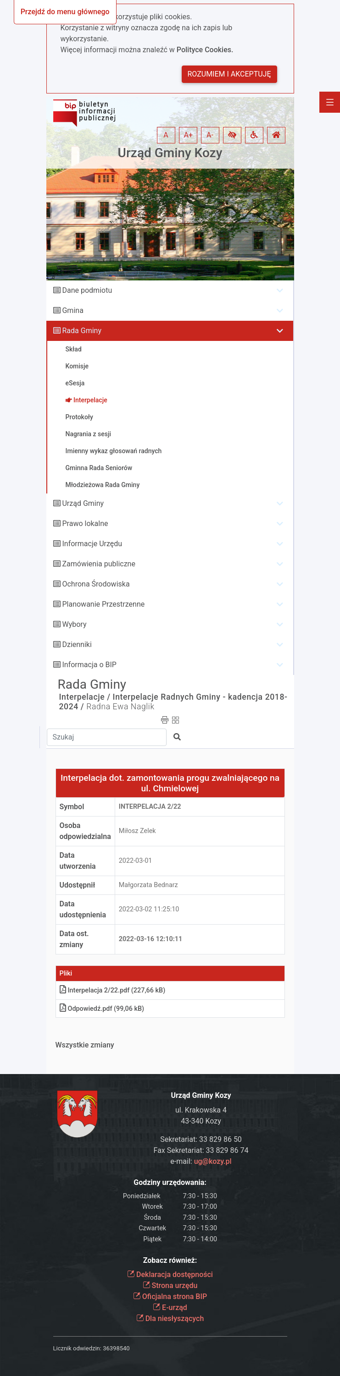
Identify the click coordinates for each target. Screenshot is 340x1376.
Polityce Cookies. (205, 49)
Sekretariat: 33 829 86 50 (201, 1139)
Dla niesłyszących (170, 1318)
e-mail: (200, 1161)
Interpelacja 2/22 (150, 807)
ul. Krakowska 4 (201, 1110)
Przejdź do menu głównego (65, 11)
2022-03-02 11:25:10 (149, 909)
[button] (232, 135)
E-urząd (170, 1307)
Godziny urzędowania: (170, 1182)
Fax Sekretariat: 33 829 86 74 (201, 1150)
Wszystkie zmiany (85, 1045)
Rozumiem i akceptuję (229, 74)
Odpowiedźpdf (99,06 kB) (102, 1009)
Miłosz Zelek (137, 831)
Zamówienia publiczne (98, 563)
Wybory (74, 624)
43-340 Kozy (201, 1121)
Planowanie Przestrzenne (103, 604)
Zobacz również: (170, 1260)
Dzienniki (76, 644)
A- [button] (209, 135)
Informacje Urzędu (92, 543)
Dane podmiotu (87, 290)
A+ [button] (188, 135)
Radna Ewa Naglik (120, 706)
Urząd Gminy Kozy (170, 152)
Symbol (72, 806)
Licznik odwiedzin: (77, 1348)
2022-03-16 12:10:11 (151, 939)
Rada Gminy (81, 330)
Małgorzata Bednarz (148, 885)
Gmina (72, 310)
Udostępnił (77, 885)
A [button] (165, 135)
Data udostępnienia (83, 909)
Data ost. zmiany (74, 939)
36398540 (116, 1348)
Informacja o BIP (89, 664)
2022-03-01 (135, 861)
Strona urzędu (170, 1285)
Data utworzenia (78, 861)
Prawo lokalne (85, 523)
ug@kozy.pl (213, 1161)
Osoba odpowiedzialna (85, 831)
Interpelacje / (85, 697)
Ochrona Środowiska (95, 584)
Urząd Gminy (83, 503)
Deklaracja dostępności (170, 1274)
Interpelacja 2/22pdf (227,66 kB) (113, 990)
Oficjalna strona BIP (170, 1296)
